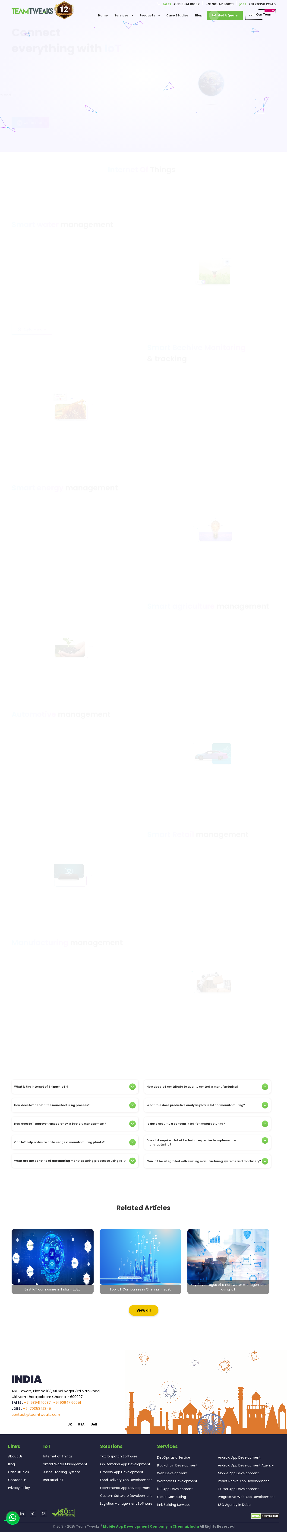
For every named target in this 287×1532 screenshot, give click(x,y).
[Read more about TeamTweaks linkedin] (22, 1514)
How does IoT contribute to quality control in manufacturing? (207, 1087)
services (123, 15)
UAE (94, 1424)
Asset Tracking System (61, 1472)
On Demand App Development (125, 1464)
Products (150, 15)
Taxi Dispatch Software (118, 1456)
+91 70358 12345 (262, 4)
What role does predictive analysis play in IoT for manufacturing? (207, 1105)
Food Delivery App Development (126, 1480)
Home (103, 15)
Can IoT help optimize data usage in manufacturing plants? (75, 1142)
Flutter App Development (238, 1489)
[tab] (75, 1087)
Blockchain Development (177, 1465)
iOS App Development (175, 1489)
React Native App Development (243, 1481)
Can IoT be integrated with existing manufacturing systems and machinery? (207, 1161)
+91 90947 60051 (219, 4)
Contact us (30, 116)
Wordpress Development (177, 1481)
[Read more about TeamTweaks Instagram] (33, 1514)
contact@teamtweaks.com (36, 1414)
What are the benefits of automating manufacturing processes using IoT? (75, 1161)
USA (81, 1424)
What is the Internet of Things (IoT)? (75, 1087)
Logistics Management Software (126, 1503)
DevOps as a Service (173, 1457)
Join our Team (260, 14)
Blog (198, 15)
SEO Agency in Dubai (234, 1504)
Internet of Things (57, 1456)
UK (69, 1424)
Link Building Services (173, 1504)
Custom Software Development (126, 1495)
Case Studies (177, 15)
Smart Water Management (65, 1464)
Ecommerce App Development (125, 1487)
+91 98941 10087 (186, 4)
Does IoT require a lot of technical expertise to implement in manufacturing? (207, 1142)
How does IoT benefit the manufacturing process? (75, 1105)
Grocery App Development (121, 1472)
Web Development (172, 1473)
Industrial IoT (53, 1480)
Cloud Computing (171, 1496)
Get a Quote (224, 15)
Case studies (18, 1472)
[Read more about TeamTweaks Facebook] (44, 1514)
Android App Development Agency (246, 1465)
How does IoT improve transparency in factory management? (75, 1124)
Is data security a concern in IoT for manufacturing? (207, 1124)
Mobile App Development (238, 1473)
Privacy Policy (19, 1487)
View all (143, 1310)
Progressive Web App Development (246, 1496)
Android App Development (239, 1457)
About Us (15, 1456)
